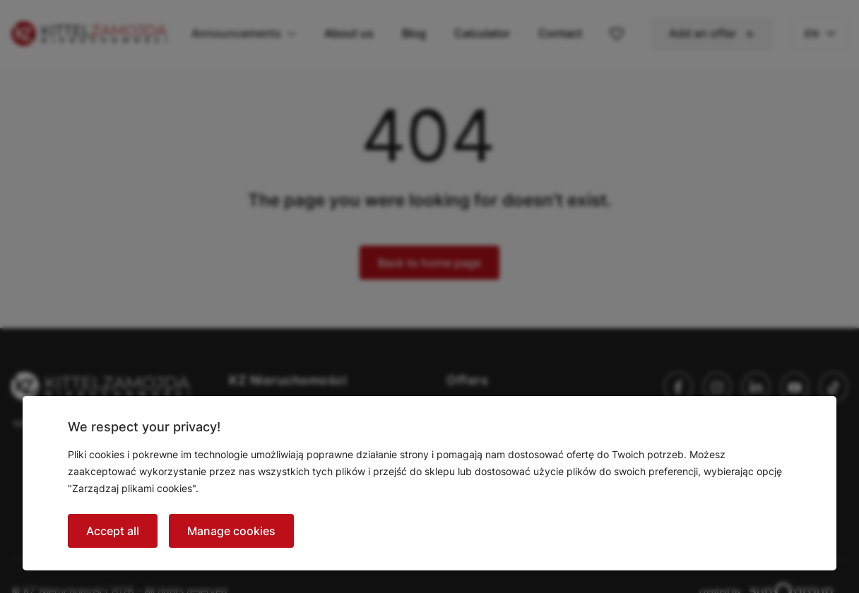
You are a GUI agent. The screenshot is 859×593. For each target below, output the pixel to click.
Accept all (112, 531)
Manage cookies (231, 531)
